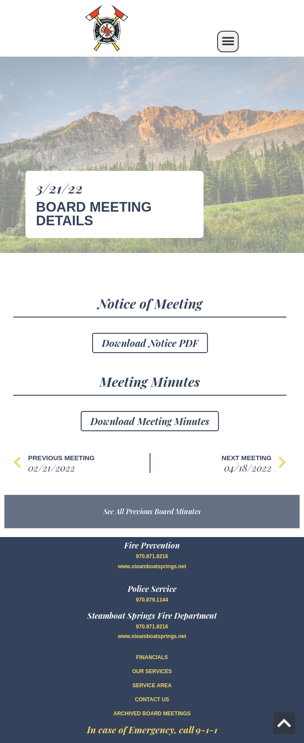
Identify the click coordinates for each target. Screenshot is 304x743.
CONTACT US (152, 699)
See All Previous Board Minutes (152, 511)
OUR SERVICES (152, 671)
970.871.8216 (152, 556)
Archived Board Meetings (151, 714)
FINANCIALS (152, 657)
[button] (228, 41)
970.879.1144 (152, 600)
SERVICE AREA (152, 685)
